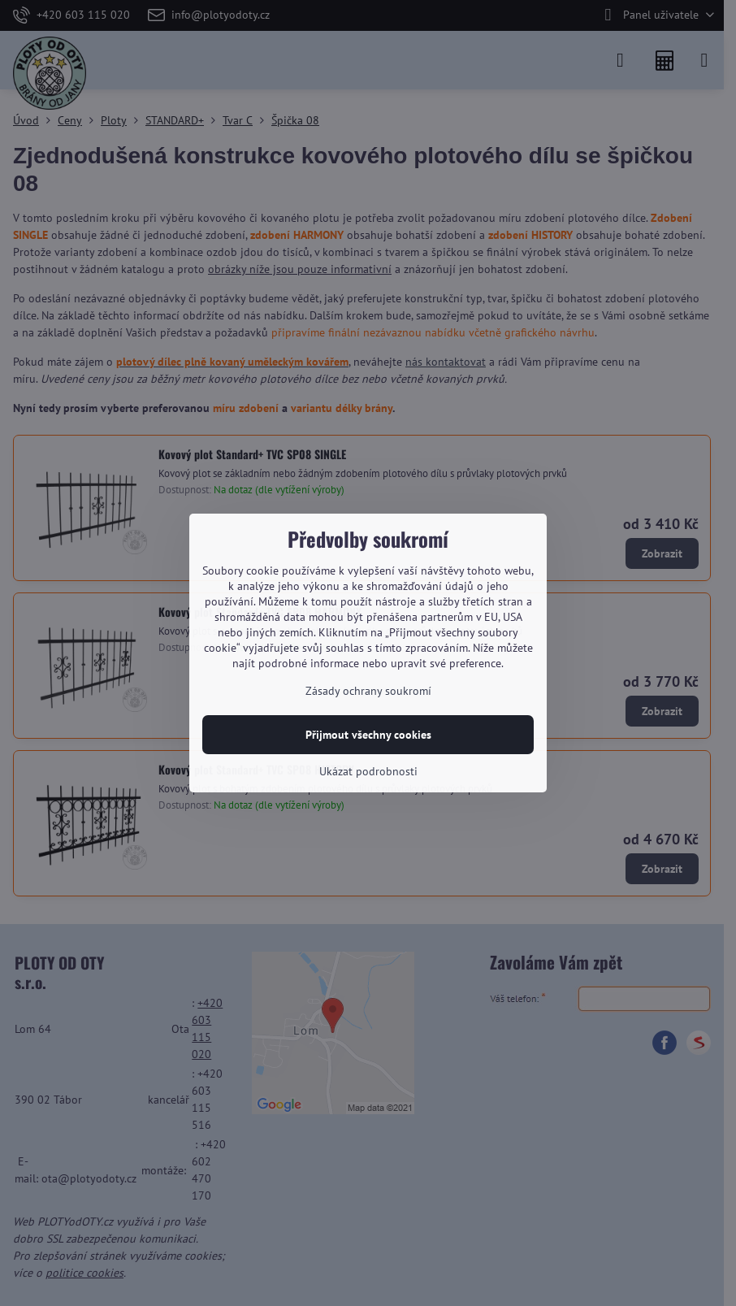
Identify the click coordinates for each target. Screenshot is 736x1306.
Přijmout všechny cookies (368, 734)
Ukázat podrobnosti (368, 771)
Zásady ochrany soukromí (368, 690)
